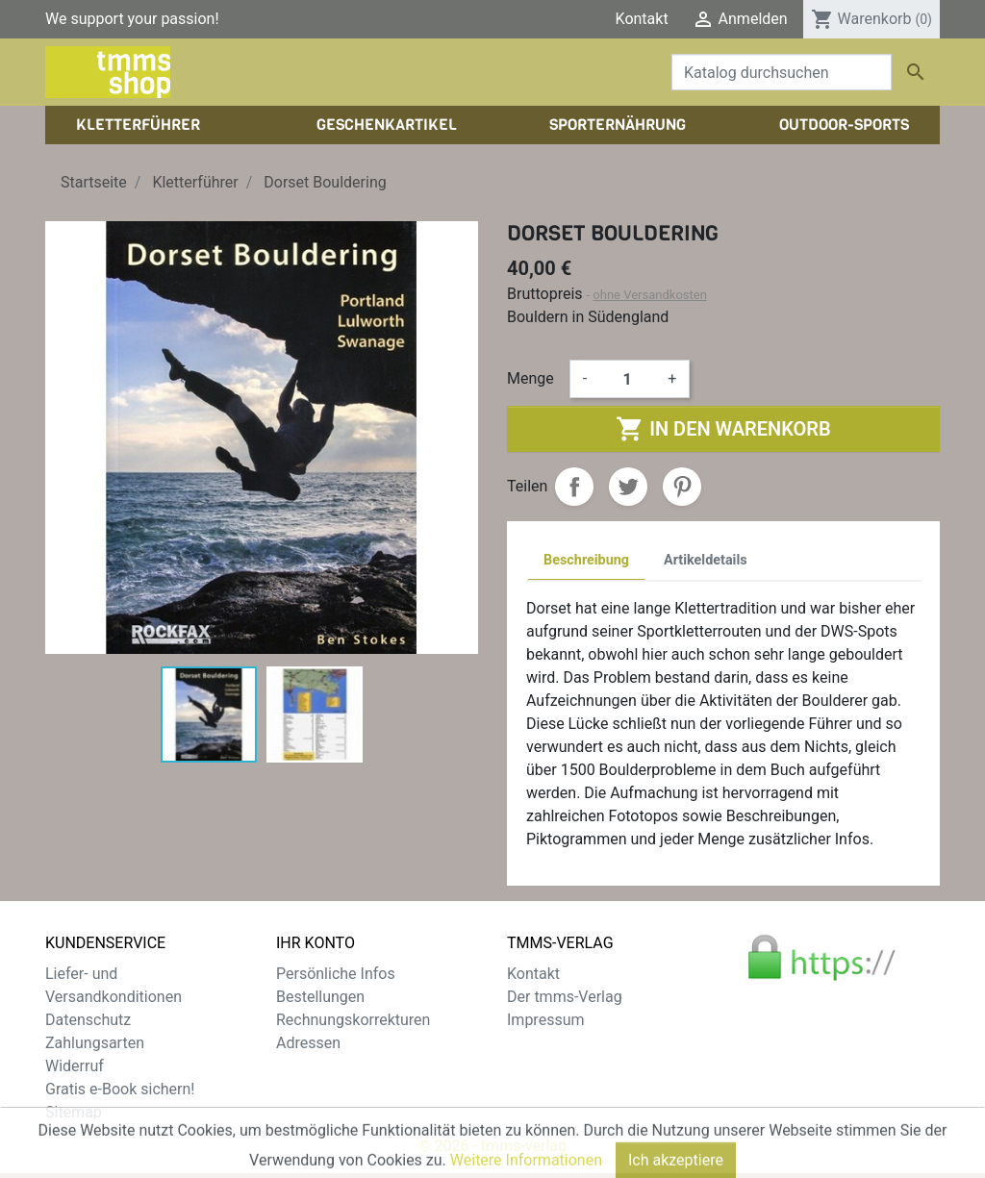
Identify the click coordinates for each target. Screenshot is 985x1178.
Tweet (628, 486)
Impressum (546, 1020)
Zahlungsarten (94, 1043)
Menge (530, 378)
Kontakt (642, 19)
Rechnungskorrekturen (353, 1020)
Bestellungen (320, 997)
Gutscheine (314, 1066)
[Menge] (627, 379)
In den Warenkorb (723, 428)
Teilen (574, 486)
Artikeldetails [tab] (705, 560)
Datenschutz (88, 1020)
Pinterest (682, 486)
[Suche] (781, 72)
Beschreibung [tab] (586, 560)
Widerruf (74, 1066)
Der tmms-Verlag (564, 997)
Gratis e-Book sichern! (119, 1089)
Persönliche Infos (335, 974)
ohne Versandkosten (650, 295)
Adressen (308, 1043)
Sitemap (73, 1112)
